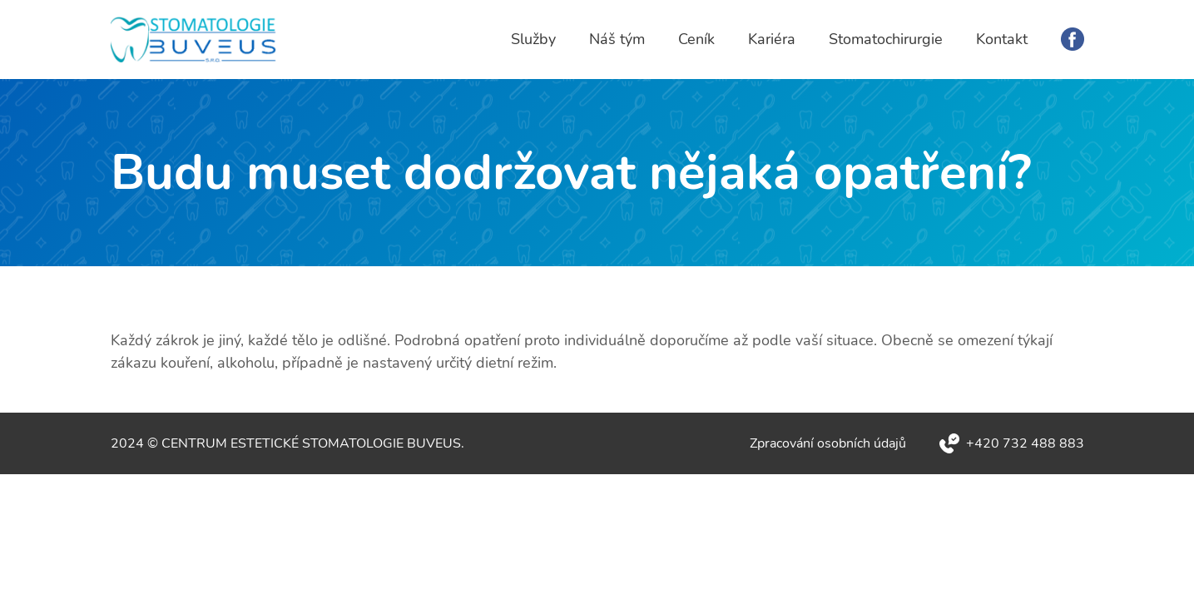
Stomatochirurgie (886, 39)
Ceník (696, 39)
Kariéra (771, 39)
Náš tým (617, 39)
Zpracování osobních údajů (828, 443)
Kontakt (1002, 39)
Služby (533, 39)
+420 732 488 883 (1025, 443)
